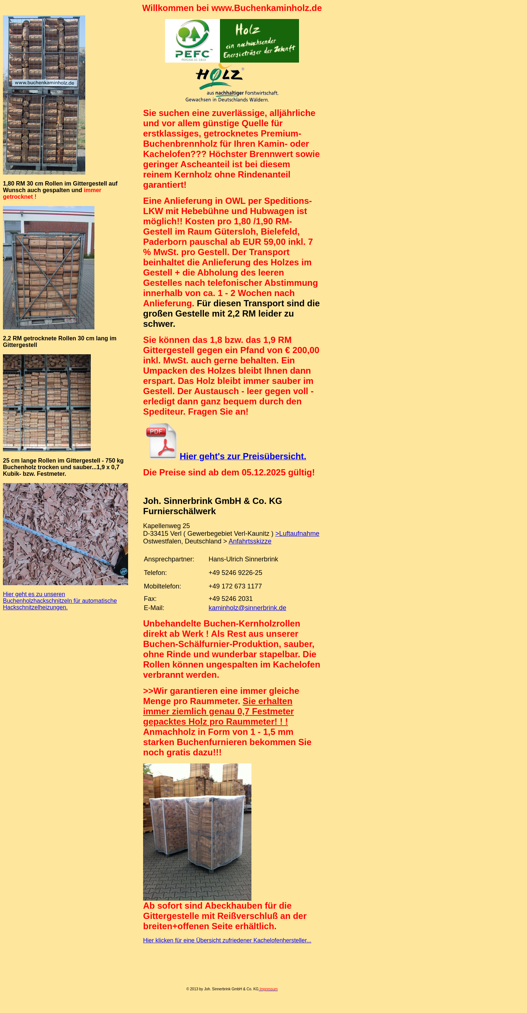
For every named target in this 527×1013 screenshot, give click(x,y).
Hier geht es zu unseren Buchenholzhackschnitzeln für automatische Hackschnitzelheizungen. (60, 600)
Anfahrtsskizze (250, 541)
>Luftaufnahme (297, 533)
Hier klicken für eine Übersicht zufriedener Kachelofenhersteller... (227, 940)
